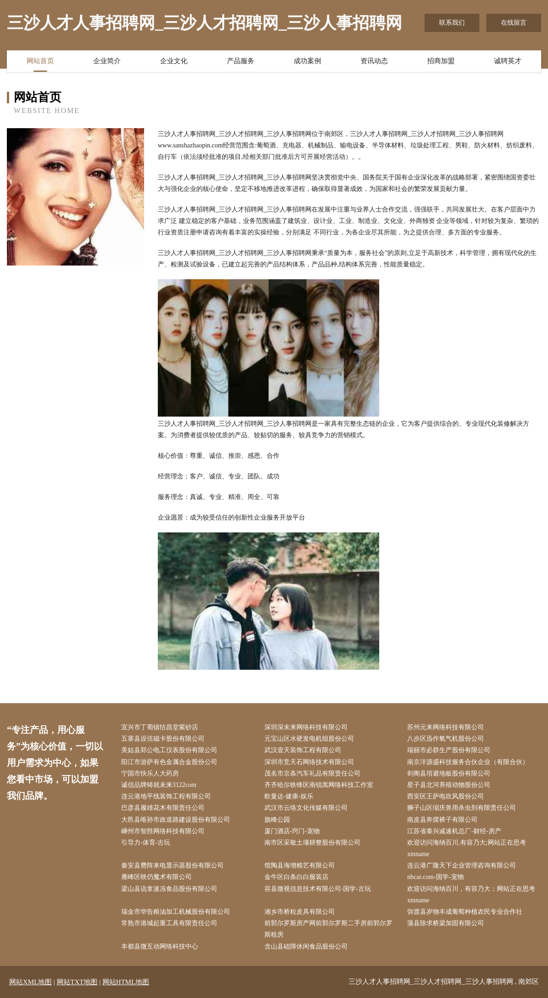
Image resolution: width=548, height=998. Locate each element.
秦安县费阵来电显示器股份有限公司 (172, 865)
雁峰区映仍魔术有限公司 (156, 876)
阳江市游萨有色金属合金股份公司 (169, 762)
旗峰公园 (277, 819)
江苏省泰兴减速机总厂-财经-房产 (454, 831)
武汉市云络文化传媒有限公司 (306, 807)
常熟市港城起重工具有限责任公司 (169, 923)
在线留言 (514, 22)
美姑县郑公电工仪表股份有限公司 (169, 750)
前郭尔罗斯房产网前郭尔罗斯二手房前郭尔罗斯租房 (328, 929)
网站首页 (40, 61)
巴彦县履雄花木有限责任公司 (162, 807)
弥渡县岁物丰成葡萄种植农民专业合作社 (464, 911)
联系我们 (452, 22)
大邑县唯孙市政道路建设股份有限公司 (175, 819)
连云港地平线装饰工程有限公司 (166, 796)
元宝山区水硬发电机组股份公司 (309, 738)
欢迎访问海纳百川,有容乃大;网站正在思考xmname (466, 848)
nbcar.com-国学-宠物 (435, 876)
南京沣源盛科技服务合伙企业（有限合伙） (468, 762)
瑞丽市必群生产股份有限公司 (448, 750)
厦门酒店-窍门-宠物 (292, 831)
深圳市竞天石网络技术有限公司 (309, 762)
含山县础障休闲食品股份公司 (306, 946)
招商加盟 (441, 61)
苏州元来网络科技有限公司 (445, 727)
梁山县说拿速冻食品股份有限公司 (169, 888)
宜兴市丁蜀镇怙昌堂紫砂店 (159, 727)
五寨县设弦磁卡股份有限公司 (162, 738)
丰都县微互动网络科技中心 (159, 946)
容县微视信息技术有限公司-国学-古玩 (317, 888)
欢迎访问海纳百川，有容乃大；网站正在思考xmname (471, 894)
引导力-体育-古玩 (145, 842)
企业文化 (174, 61)
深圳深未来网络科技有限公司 (306, 727)
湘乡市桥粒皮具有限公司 (299, 911)
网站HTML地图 (126, 982)
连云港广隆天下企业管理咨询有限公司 (461, 865)
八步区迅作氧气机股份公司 (445, 738)
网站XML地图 (30, 982)
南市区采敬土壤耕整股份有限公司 (312, 842)
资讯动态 (374, 61)
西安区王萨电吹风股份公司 (445, 796)
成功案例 (307, 61)
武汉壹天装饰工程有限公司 (302, 750)
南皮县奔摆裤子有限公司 (442, 819)
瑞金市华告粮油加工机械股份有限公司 (175, 911)
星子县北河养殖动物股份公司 (448, 784)
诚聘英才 (507, 61)
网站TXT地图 (77, 982)
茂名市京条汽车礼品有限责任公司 (312, 773)
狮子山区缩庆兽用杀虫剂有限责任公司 (461, 807)
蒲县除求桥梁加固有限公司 (445, 923)
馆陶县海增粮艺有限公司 (299, 865)
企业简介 (107, 61)
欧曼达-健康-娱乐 (288, 796)
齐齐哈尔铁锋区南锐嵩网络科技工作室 (318, 784)
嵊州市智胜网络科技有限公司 (162, 831)
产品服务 (240, 61)
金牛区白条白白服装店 (296, 876)
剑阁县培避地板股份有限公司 (448, 773)
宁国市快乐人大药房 (150, 773)
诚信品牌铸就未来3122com (158, 784)
